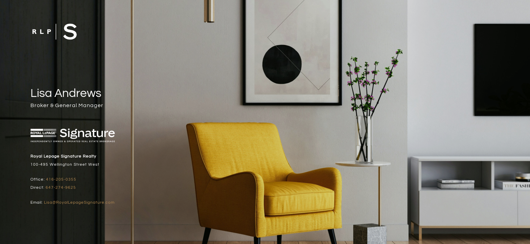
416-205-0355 (61, 179)
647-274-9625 (61, 187)
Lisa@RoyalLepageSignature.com (79, 202)
